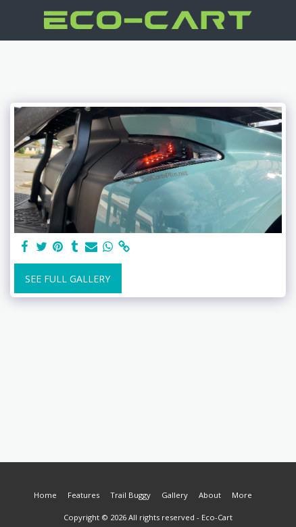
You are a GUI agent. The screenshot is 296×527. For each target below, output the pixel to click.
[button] (14, 19)
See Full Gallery (67, 278)
